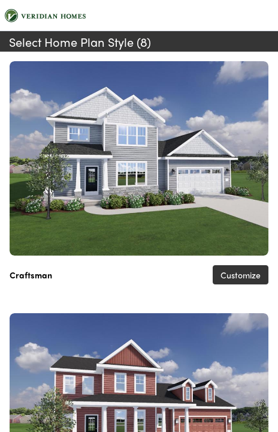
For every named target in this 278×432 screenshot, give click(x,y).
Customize (240, 275)
